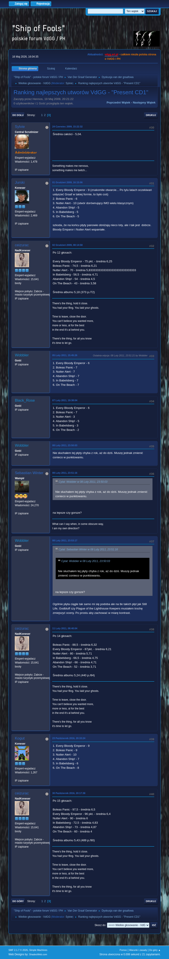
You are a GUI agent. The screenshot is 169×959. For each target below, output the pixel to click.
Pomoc (123, 950)
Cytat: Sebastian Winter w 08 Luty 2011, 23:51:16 (88, 549)
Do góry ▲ (154, 950)
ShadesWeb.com (38, 954)
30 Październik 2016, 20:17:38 (68, 793)
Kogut (19, 738)
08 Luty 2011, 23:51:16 (64, 472)
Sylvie (69, 83)
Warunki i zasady (138, 950)
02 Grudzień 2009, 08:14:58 (67, 245)
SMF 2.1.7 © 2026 (18, 950)
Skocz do (100, 925)
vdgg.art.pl (111, 54)
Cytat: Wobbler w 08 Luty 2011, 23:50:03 (83, 481)
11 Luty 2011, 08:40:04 (64, 628)
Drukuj (151, 115)
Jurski (19, 182)
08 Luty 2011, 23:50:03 (64, 445)
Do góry (18, 901)
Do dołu (18, 115)
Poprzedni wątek (118, 102)
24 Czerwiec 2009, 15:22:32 (67, 126)
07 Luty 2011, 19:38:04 (64, 400)
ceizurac (22, 245)
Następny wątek (144, 102)
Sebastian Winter (29, 473)
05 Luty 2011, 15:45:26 (64, 355)
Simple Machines (38, 950)
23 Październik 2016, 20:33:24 (68, 738)
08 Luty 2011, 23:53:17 (64, 540)
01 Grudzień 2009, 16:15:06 (67, 182)
